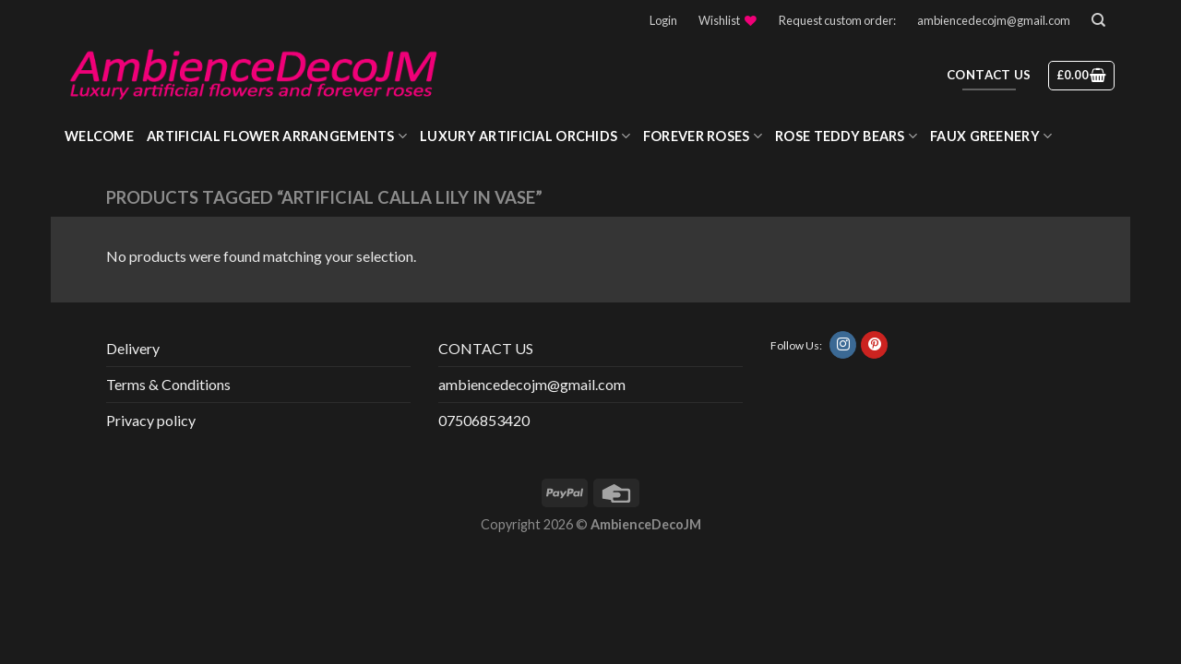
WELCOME (99, 136)
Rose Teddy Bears (846, 136)
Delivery (133, 348)
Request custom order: (837, 20)
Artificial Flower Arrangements (277, 136)
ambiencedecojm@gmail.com (993, 20)
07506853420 (484, 420)
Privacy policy (151, 420)
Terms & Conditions (168, 384)
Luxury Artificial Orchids (525, 136)
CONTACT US (485, 348)
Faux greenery (991, 136)
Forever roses (702, 136)
